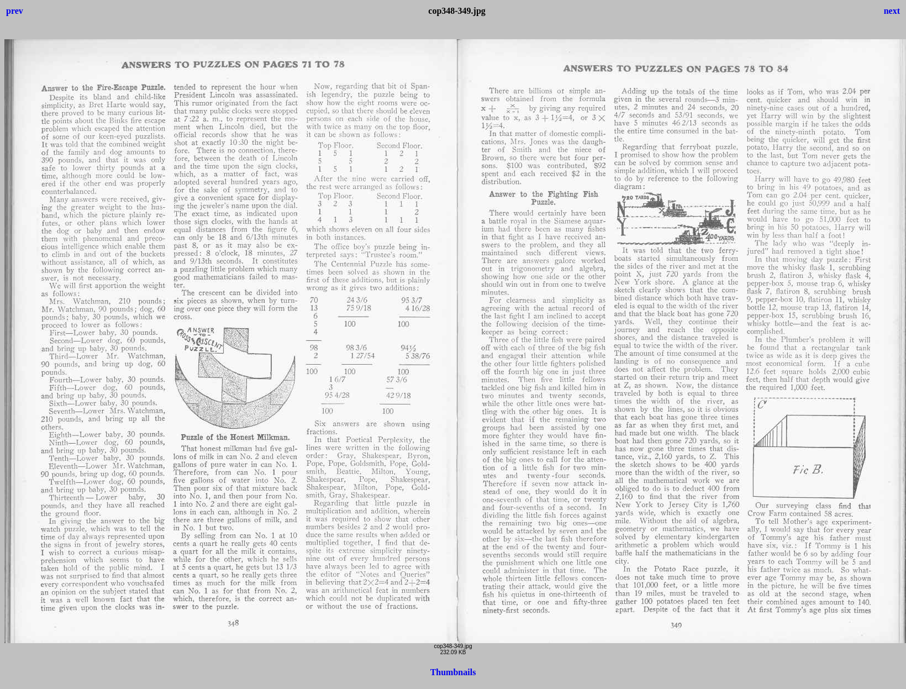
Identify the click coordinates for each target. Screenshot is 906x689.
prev (14, 10)
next (892, 10)
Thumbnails (453, 672)
